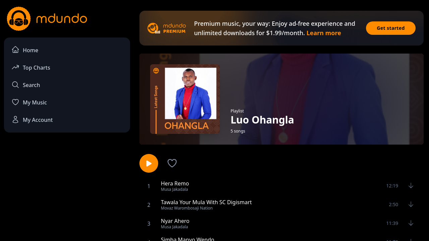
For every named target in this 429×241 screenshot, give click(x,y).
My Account (32, 119)
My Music (29, 102)
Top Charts (30, 67)
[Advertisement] (67, 193)
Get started (391, 28)
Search (25, 85)
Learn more (323, 33)
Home (24, 50)
